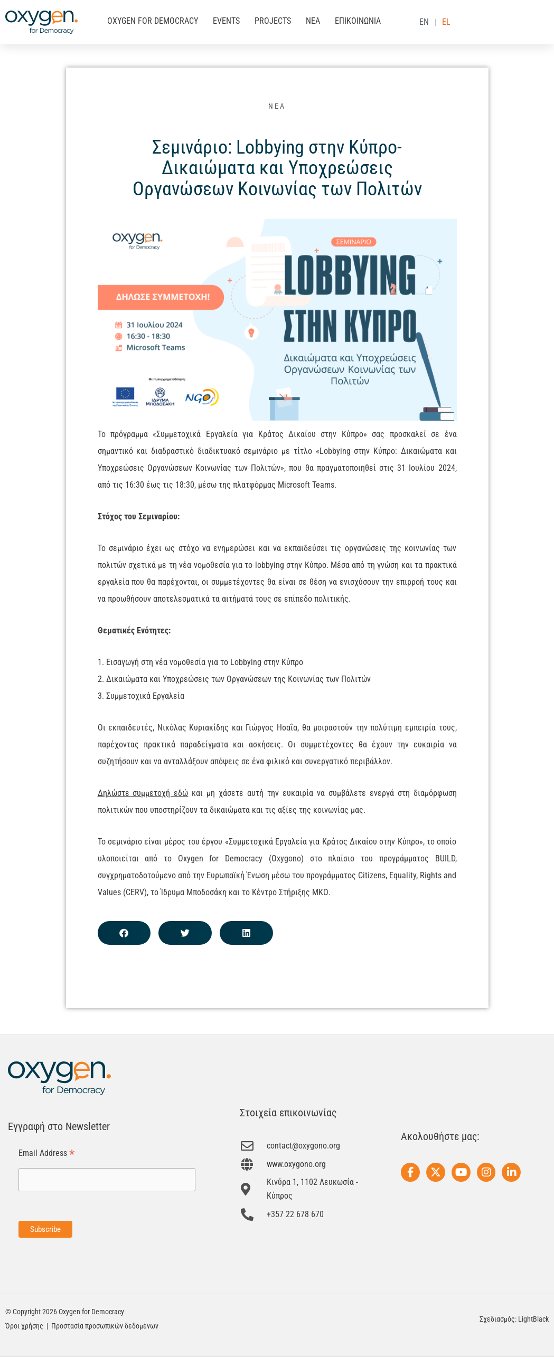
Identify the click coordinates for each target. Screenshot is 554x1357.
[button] (124, 933)
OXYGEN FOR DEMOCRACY (152, 21)
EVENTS (226, 21)
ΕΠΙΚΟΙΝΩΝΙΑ (358, 21)
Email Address (46, 1153)
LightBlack (533, 1319)
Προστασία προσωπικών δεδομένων (104, 1326)
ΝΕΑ (313, 21)
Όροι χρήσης (24, 1326)
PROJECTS (273, 21)
